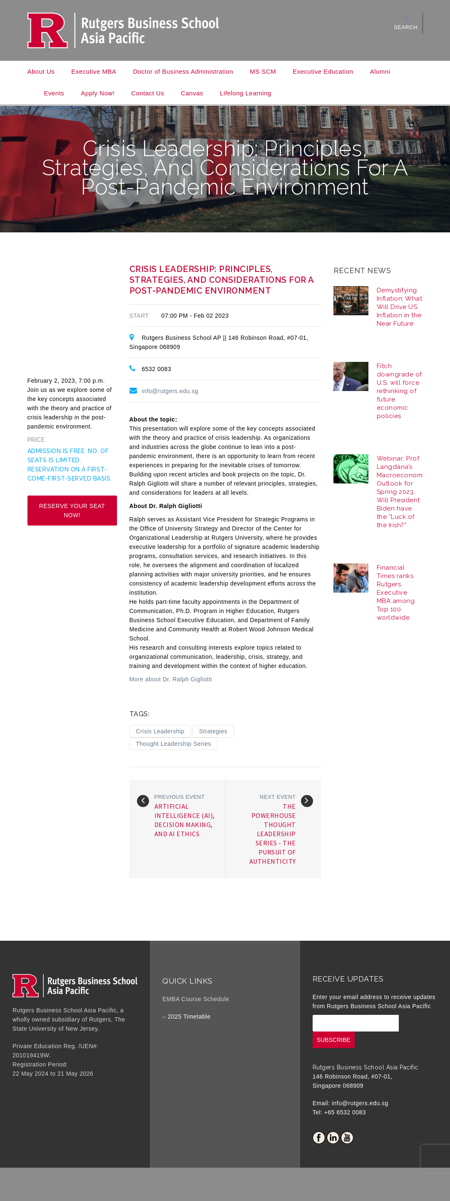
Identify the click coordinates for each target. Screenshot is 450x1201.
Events (54, 93)
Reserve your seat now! (72, 510)
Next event (278, 797)
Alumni (380, 71)
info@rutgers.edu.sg (170, 391)
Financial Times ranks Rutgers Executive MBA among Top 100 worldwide (396, 592)
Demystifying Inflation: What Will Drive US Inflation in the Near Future (400, 307)
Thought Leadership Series (173, 743)
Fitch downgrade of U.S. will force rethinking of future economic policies (399, 391)
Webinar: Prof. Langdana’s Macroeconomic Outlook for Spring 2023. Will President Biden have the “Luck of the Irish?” (402, 492)
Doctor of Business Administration (183, 71)
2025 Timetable (189, 1016)
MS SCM (263, 71)
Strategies (213, 731)
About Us (41, 71)
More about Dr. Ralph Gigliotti (170, 679)
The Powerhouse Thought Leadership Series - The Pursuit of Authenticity (272, 833)
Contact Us (147, 93)
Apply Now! (97, 93)
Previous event (179, 797)
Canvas (192, 93)
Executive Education (323, 71)
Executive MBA (93, 71)
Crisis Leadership (160, 731)
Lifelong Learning (245, 93)
